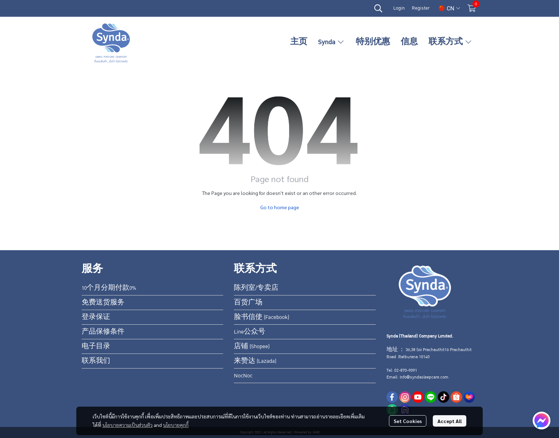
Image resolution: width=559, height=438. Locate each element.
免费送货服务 (103, 302)
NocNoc (243, 375)
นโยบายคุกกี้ (176, 425)
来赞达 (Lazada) (255, 361)
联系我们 (96, 361)
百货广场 (248, 302)
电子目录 (96, 346)
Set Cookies (408, 421)
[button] (378, 8)
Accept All (449, 421)
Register (421, 8)
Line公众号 (249, 332)
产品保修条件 (103, 332)
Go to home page (279, 207)
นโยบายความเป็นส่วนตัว (127, 425)
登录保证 (96, 317)
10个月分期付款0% (109, 288)
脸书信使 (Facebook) (261, 317)
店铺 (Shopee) (252, 346)
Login (399, 8)
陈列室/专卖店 (256, 288)
